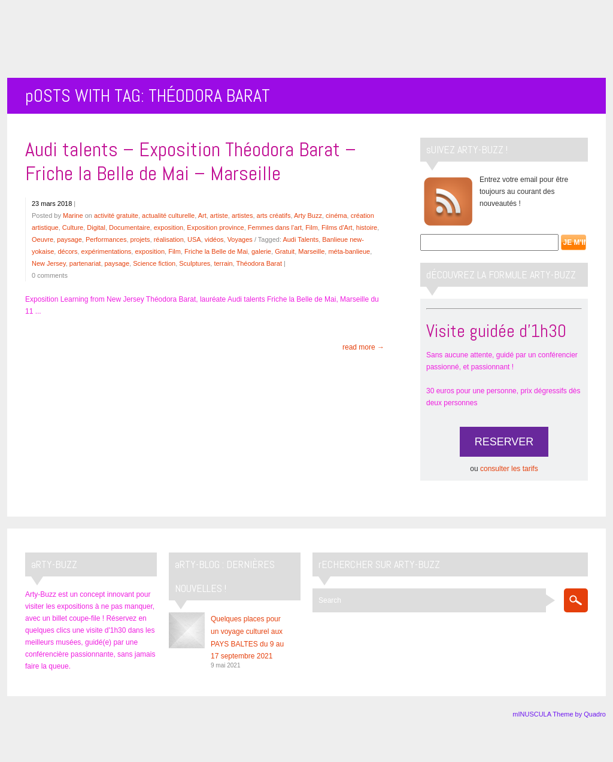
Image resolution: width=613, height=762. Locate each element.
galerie (261, 251)
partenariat (85, 263)
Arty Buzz (308, 215)
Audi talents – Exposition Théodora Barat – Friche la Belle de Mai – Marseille (190, 161)
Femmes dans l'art (275, 227)
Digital (96, 227)
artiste (219, 215)
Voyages (240, 239)
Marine (73, 215)
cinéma (336, 215)
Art (202, 215)
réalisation (169, 239)
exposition (169, 227)
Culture (72, 227)
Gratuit (285, 251)
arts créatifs (274, 215)
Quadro (595, 714)
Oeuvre (42, 239)
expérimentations (106, 251)
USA (194, 239)
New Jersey (49, 263)
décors (67, 251)
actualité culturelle (168, 215)
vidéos (214, 239)
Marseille (311, 251)
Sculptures (194, 263)
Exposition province (215, 227)
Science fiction (154, 263)
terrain (223, 263)
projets (140, 239)
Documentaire (129, 227)
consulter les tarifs (509, 469)
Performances (106, 239)
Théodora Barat (259, 263)
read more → (363, 347)
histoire (366, 227)
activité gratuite (116, 215)
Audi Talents (300, 239)
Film (311, 227)
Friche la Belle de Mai (216, 251)
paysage (69, 239)
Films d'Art (337, 227)
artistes (242, 215)
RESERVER (504, 442)
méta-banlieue (349, 251)
